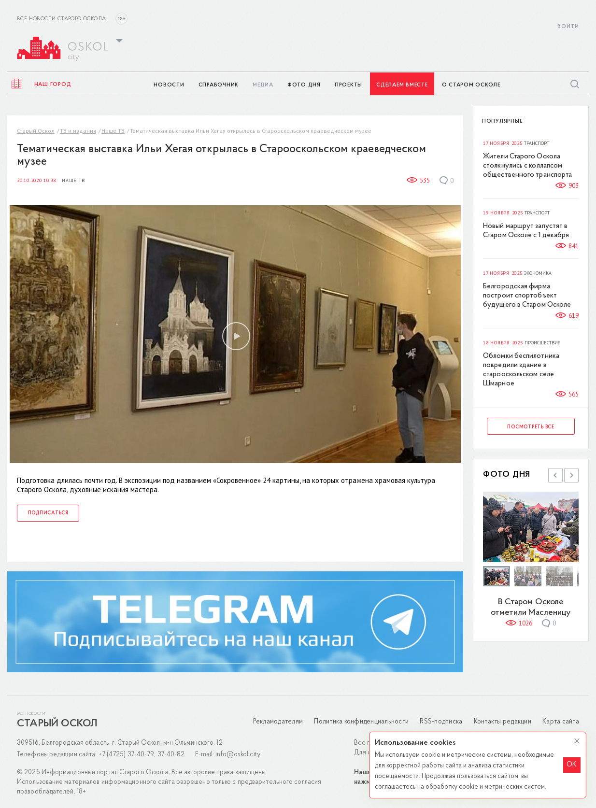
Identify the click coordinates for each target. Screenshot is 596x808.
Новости (169, 85)
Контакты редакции (502, 721)
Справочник (219, 85)
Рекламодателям (278, 721)
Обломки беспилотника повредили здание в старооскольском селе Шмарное (521, 370)
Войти (568, 26)
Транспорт (536, 143)
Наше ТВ (113, 130)
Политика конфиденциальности (361, 721)
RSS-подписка (441, 721)
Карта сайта (560, 721)
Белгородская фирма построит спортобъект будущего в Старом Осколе (527, 296)
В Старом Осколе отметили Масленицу (531, 607)
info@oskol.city (237, 754)
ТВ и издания (78, 130)
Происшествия (543, 342)
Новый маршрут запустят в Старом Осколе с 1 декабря (526, 231)
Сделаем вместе (402, 85)
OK (572, 764)
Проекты (348, 85)
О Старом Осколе (471, 85)
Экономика (538, 273)
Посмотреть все (530, 427)
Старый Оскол (36, 130)
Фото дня (304, 85)
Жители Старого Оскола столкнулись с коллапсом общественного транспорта (527, 166)
